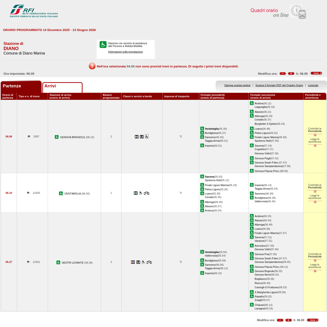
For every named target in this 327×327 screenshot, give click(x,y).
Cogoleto (260, 149)
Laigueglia (261, 106)
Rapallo (259, 296)
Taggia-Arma (212, 140)
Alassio (259, 111)
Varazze (259, 240)
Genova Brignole (264, 271)
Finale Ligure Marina (266, 137)
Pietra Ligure (262, 133)
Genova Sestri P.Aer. (267, 162)
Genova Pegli (262, 158)
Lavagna (260, 308)
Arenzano (260, 245)
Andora (259, 103)
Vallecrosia (261, 201)
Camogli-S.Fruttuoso (267, 287)
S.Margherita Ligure (266, 292)
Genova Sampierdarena (268, 166)
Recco (258, 283)
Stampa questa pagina (237, 85)
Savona (259, 145)
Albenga (259, 116)
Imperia (209, 145)
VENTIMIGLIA (73, 193)
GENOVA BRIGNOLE (73, 137)
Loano (258, 128)
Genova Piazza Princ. (267, 171)
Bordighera (211, 133)
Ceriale (259, 119)
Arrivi (50, 85)
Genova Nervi (263, 274)
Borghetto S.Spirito (265, 123)
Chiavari (259, 305)
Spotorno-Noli (263, 140)
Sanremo (210, 137)
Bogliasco (260, 278)
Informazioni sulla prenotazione (125, 51)
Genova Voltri (262, 153)
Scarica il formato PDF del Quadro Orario (279, 85)
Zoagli (258, 300)
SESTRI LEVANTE (73, 262)
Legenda (313, 85)
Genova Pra (261, 254)
